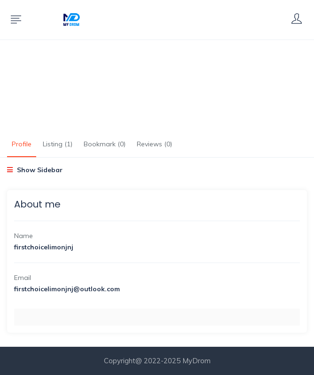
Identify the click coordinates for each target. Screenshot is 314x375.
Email (22, 277)
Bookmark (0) (105, 144)
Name (23, 235)
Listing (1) (57, 144)
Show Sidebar (35, 170)
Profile (21, 144)
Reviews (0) (154, 144)
